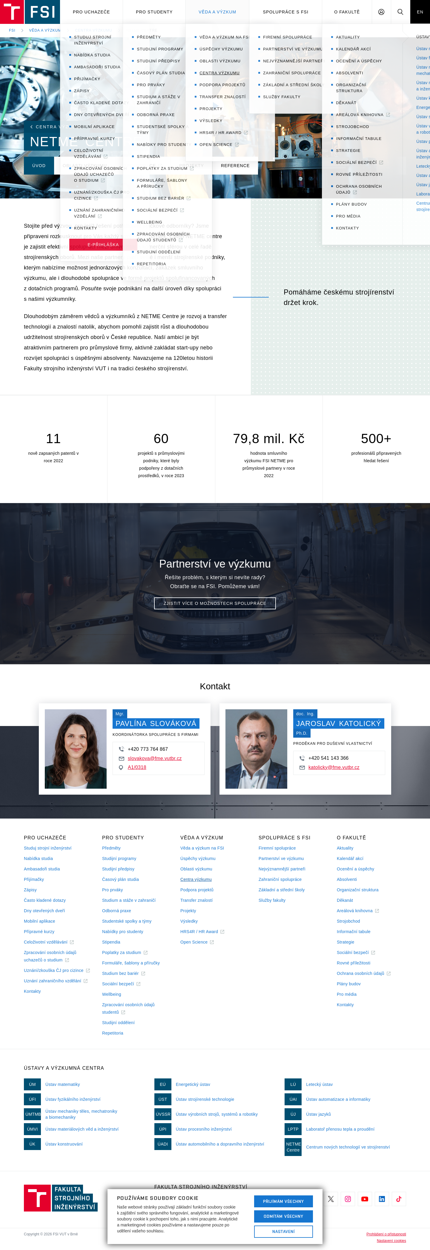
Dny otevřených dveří (44, 910)
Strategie (345, 942)
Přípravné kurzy (39, 931)
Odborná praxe (116, 910)
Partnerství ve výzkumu (281, 858)
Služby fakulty (272, 900)
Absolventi (347, 879)
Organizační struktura (358, 889)
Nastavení (283, 1231)
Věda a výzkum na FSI (202, 848)
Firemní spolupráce (277, 848)
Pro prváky (112, 889)
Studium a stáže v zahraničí (129, 900)
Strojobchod (348, 921)
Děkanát (345, 900)
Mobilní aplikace (39, 921)
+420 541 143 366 (324, 758)
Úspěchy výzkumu (198, 858)
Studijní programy (119, 858)
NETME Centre (142, 30)
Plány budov (349, 983)
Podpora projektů (197, 889)
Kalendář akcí (350, 858)
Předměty (111, 848)
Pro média (347, 994)
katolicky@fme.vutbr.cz (330, 767)
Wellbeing (111, 994)
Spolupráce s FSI (286, 12)
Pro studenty (154, 12)
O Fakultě (347, 12)
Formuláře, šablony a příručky (131, 963)
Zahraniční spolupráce (280, 879)
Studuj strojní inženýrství (48, 848)
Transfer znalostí (196, 900)
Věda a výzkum (217, 12)
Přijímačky (34, 879)
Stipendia (111, 942)
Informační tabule (354, 931)
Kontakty (32, 991)
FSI (12, 30)
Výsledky (189, 921)
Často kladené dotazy (45, 900)
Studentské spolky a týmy (126, 921)
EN (420, 12)
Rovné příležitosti (353, 963)
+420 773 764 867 (143, 749)
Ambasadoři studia (42, 869)
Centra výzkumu (93, 30)
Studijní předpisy (118, 869)
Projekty (188, 910)
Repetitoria (112, 1033)
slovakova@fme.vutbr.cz (150, 758)
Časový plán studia (120, 879)
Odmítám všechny (284, 1216)
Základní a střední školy (282, 889)
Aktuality (345, 848)
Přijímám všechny (283, 1201)
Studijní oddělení (118, 1022)
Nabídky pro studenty (122, 931)
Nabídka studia (38, 858)
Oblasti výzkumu (196, 869)
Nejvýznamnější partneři (282, 869)
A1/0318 (132, 767)
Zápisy (30, 889)
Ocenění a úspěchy (355, 869)
